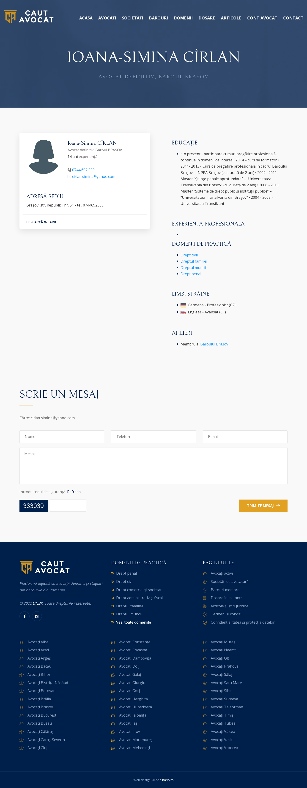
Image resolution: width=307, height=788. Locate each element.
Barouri (158, 18)
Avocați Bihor (38, 674)
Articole (231, 18)
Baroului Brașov (214, 344)
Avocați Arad (38, 649)
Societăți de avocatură (230, 581)
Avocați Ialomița (132, 715)
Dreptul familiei (194, 261)
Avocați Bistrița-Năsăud (47, 682)
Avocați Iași (128, 723)
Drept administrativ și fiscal (139, 597)
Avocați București (42, 715)
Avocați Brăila (39, 698)
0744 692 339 (83, 169)
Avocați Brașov (40, 706)
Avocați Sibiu (222, 690)
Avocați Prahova (224, 666)
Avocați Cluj (37, 747)
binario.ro (167, 780)
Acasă (86, 18)
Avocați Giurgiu (132, 682)
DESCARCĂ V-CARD (41, 222)
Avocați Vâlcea (223, 731)
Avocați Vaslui (222, 739)
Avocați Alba (37, 641)
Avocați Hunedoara (135, 706)
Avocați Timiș (222, 715)
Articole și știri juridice (229, 606)
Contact (293, 18)
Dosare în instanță (227, 597)
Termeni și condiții (226, 614)
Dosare (206, 18)
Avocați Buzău (39, 723)
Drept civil (189, 255)
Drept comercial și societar (139, 589)
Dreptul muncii (193, 267)
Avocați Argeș (39, 658)
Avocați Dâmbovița (135, 658)
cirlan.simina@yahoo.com (93, 176)
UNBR (38, 603)
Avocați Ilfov (129, 731)
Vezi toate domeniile (133, 622)
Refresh (74, 491)
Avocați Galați (130, 674)
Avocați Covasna (133, 649)
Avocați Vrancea (224, 747)
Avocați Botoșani (41, 690)
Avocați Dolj (129, 666)
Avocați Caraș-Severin (46, 739)
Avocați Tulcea (223, 723)
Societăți (132, 18)
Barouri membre (225, 589)
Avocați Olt (220, 658)
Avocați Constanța (134, 641)
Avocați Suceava (224, 698)
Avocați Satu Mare (226, 682)
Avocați (107, 18)
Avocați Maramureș (136, 739)
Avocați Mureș (223, 641)
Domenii (183, 18)
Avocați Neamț (223, 649)
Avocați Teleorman (227, 706)
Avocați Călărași (41, 731)
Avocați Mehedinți (134, 747)
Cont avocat (262, 18)
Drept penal (191, 273)
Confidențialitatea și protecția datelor (243, 622)
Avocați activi (222, 573)
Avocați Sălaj (221, 674)
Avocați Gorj (129, 690)
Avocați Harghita (133, 698)
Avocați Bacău (39, 666)
